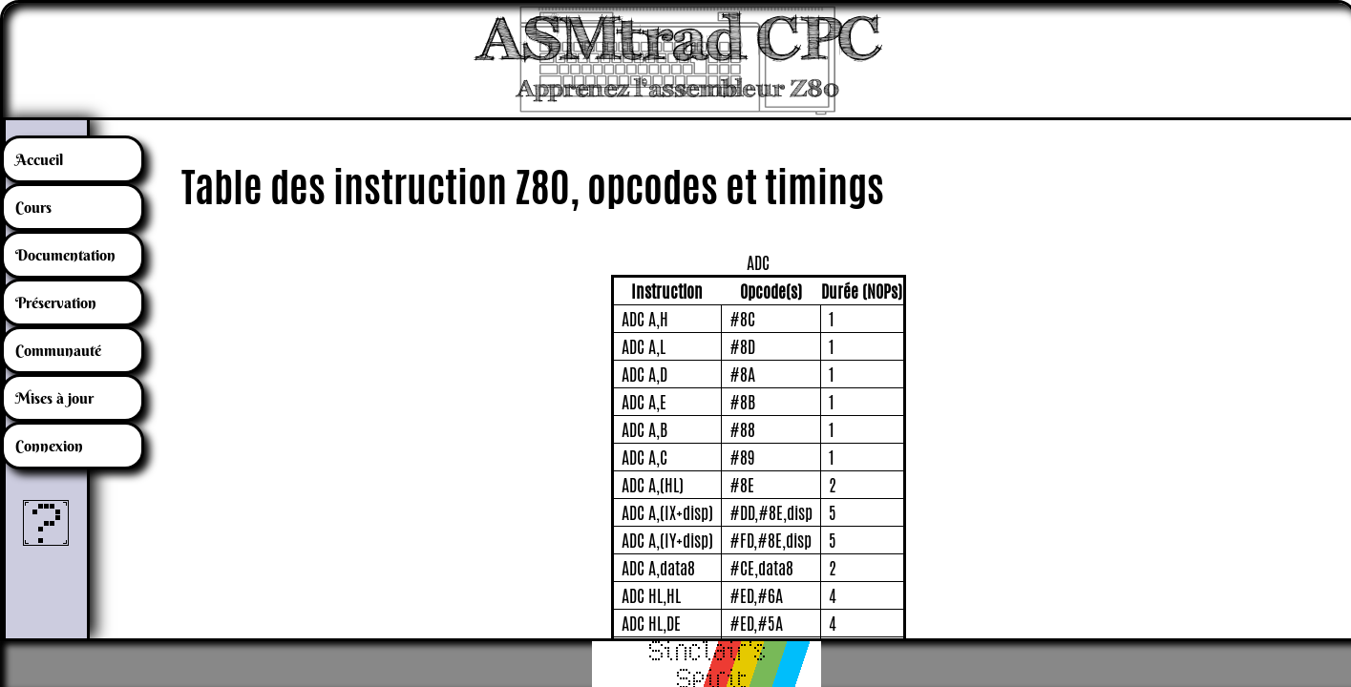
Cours (33, 207)
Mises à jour (54, 397)
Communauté (58, 350)
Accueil (39, 159)
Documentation (65, 254)
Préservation (55, 302)
